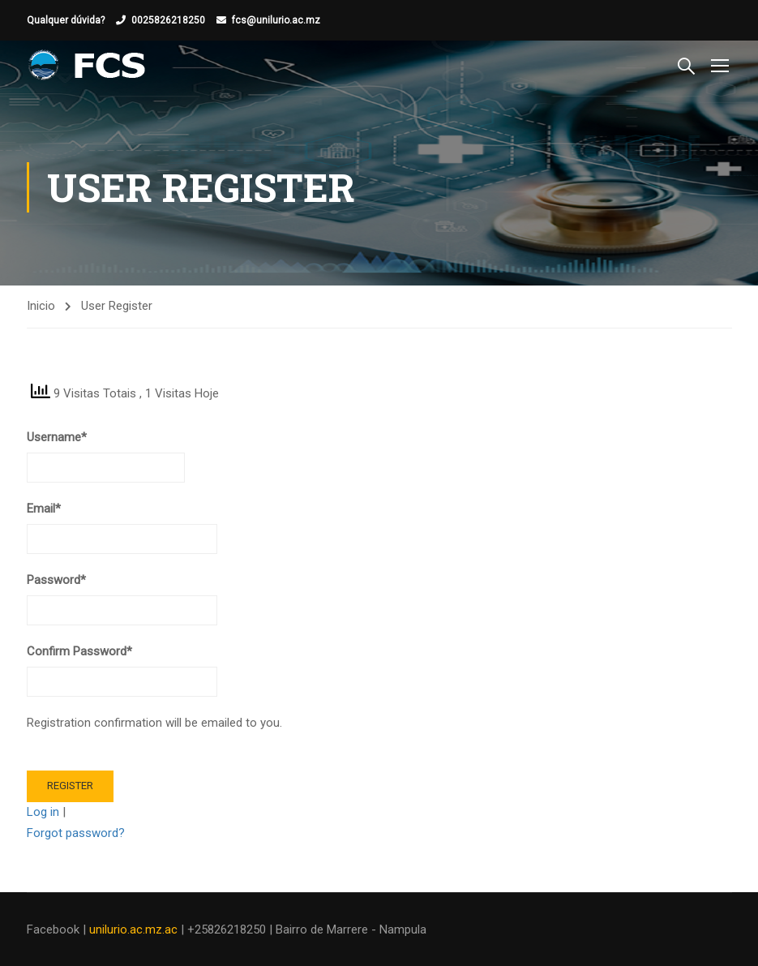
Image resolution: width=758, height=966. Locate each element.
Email (44, 508)
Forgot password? (76, 833)
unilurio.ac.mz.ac (133, 929)
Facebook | (58, 929)
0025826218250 (168, 20)
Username (57, 437)
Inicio (41, 305)
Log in (43, 812)
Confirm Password (79, 651)
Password (56, 580)
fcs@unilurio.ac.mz (276, 20)
